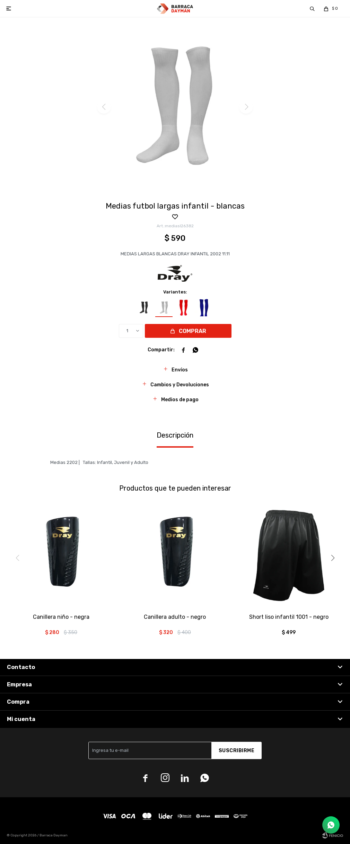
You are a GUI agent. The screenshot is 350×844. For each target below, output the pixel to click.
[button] (312, 8)
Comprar (192, 331)
